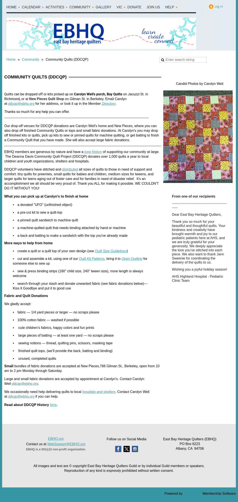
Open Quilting (132, 259)
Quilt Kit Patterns (91, 259)
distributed (70, 169)
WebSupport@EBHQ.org (66, 444)
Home (11, 59)
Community (30, 59)
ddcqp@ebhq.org (25, 383)
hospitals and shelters (98, 392)
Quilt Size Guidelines (111, 251)
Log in (218, 6)
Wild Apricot (192, 493)
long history (93, 152)
